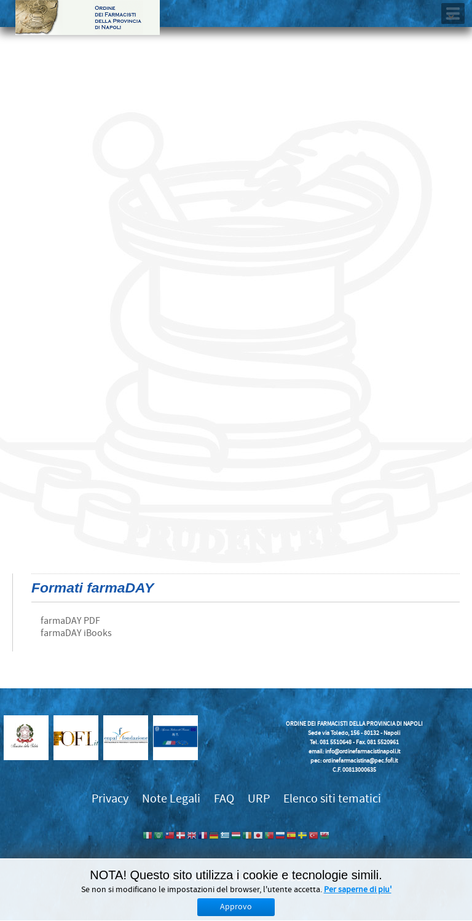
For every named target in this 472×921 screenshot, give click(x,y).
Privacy (110, 798)
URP (259, 798)
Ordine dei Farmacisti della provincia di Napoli (87, 17)
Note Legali (171, 798)
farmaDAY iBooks (76, 633)
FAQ (224, 798)
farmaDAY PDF (70, 620)
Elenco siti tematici (332, 798)
